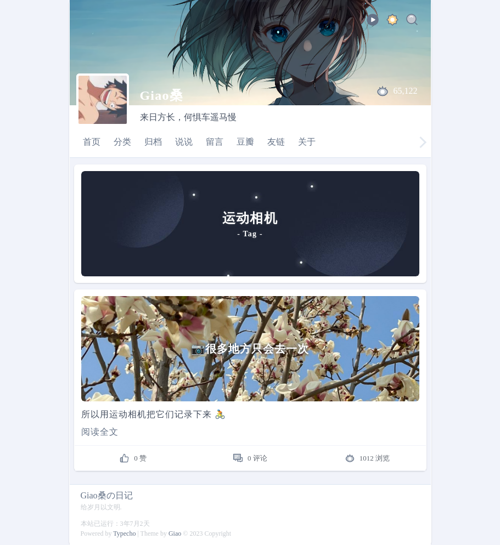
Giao (174, 533)
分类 (122, 141)
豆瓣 (245, 141)
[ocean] (392, 21)
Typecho (124, 533)
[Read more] (250, 432)
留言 (214, 141)
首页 (91, 141)
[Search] (412, 21)
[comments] (250, 458)
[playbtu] (372, 23)
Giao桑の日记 (107, 495)
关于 (307, 141)
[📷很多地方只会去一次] (250, 348)
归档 (153, 141)
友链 (276, 141)
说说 (184, 141)
